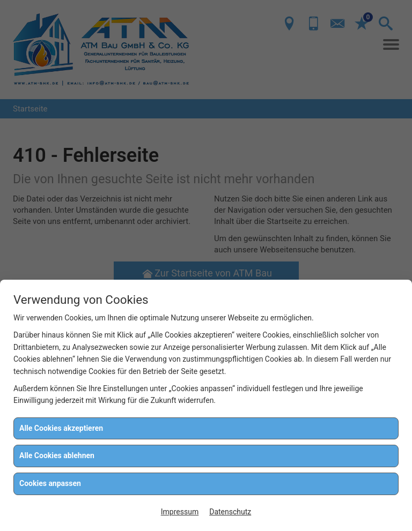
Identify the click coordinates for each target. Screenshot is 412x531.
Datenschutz (230, 511)
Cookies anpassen (50, 483)
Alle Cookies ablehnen (56, 455)
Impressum (179, 511)
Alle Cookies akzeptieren (61, 428)
